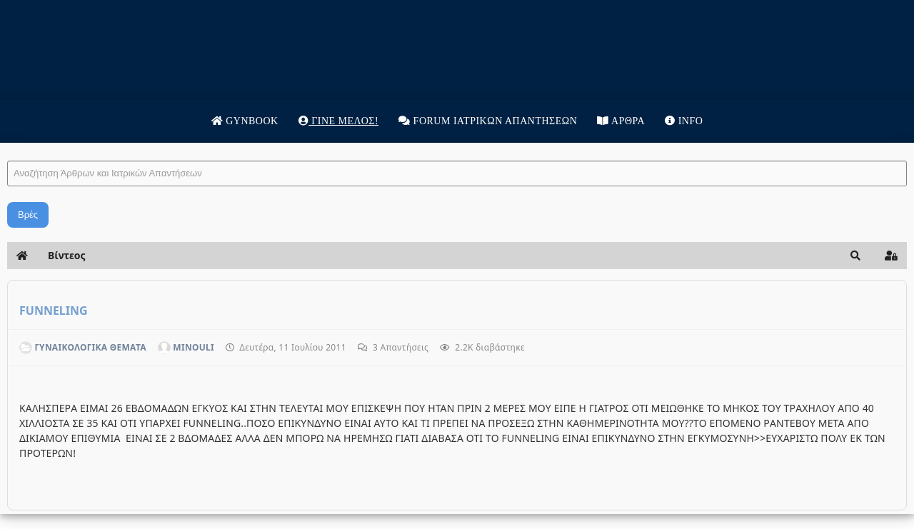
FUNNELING (53, 310)
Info (684, 121)
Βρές (28, 214)
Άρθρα (621, 121)
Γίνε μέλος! (338, 121)
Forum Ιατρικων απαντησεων (487, 121)
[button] (855, 255)
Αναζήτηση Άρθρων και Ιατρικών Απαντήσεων (7, 146)
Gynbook (244, 121)
